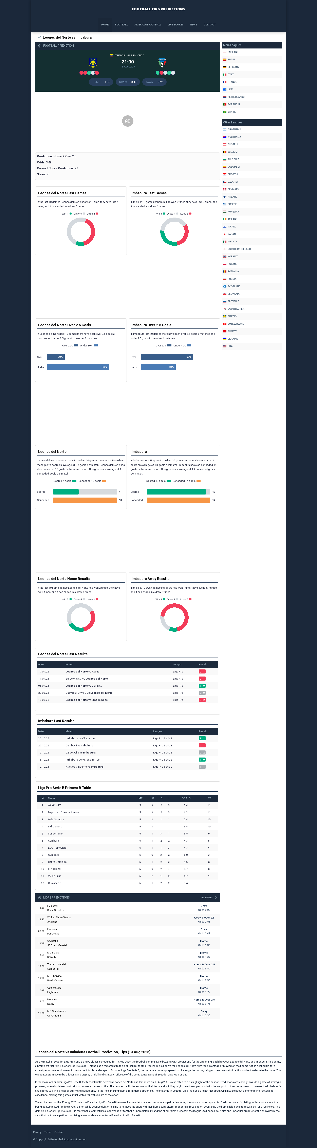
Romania (231, 271)
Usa (228, 346)
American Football (147, 24)
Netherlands (234, 97)
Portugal (231, 104)
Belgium (230, 152)
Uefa (228, 89)
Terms (47, 1132)
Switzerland (233, 323)
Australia (232, 137)
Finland (230, 196)
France (230, 82)
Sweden (230, 316)
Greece (230, 204)
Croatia (230, 174)
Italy (228, 74)
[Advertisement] (127, 124)
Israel (229, 226)
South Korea (233, 308)
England (231, 52)
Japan (229, 234)
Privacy (37, 1132)
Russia (230, 279)
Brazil (229, 112)
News (193, 24)
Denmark (231, 189)
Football (121, 24)
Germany (231, 67)
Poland (230, 264)
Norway (230, 256)
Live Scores (176, 24)
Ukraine (230, 338)
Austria (230, 144)
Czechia (230, 181)
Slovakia (231, 294)
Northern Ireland (237, 249)
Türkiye (230, 331)
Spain (229, 59)
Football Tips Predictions (159, 8)
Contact (210, 24)
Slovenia (231, 301)
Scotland (231, 286)
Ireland (230, 219)
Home (105, 24)
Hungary (231, 211)
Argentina (232, 129)
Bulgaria (231, 159)
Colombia (231, 166)
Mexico (230, 241)
